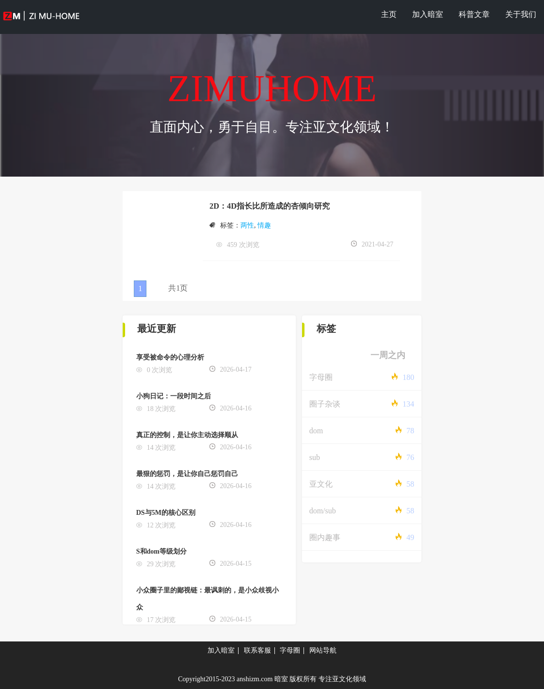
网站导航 (322, 650)
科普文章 (474, 14)
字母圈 (321, 377)
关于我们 (520, 14)
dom (316, 431)
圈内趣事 (324, 537)
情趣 (264, 225)
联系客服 (257, 650)
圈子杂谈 (324, 404)
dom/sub (322, 511)
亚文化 (321, 484)
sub (314, 457)
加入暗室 (427, 14)
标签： (224, 225)
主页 (389, 14)
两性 (247, 225)
